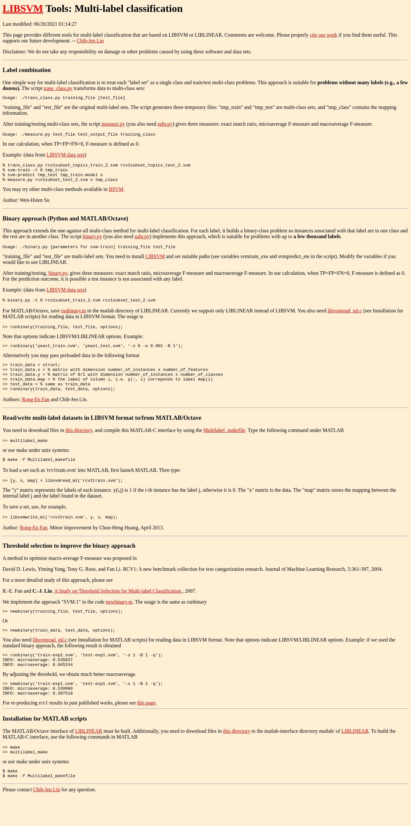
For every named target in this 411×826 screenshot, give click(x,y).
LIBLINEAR (88, 758)
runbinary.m (73, 318)
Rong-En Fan (35, 414)
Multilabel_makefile (224, 445)
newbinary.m (119, 621)
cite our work (323, 35)
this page (146, 729)
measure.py (113, 125)
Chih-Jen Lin (90, 40)
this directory (79, 445)
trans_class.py (58, 88)
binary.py (92, 242)
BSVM (116, 195)
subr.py (165, 125)
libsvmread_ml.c (345, 318)
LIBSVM (23, 8)
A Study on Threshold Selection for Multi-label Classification (118, 610)
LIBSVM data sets (65, 156)
